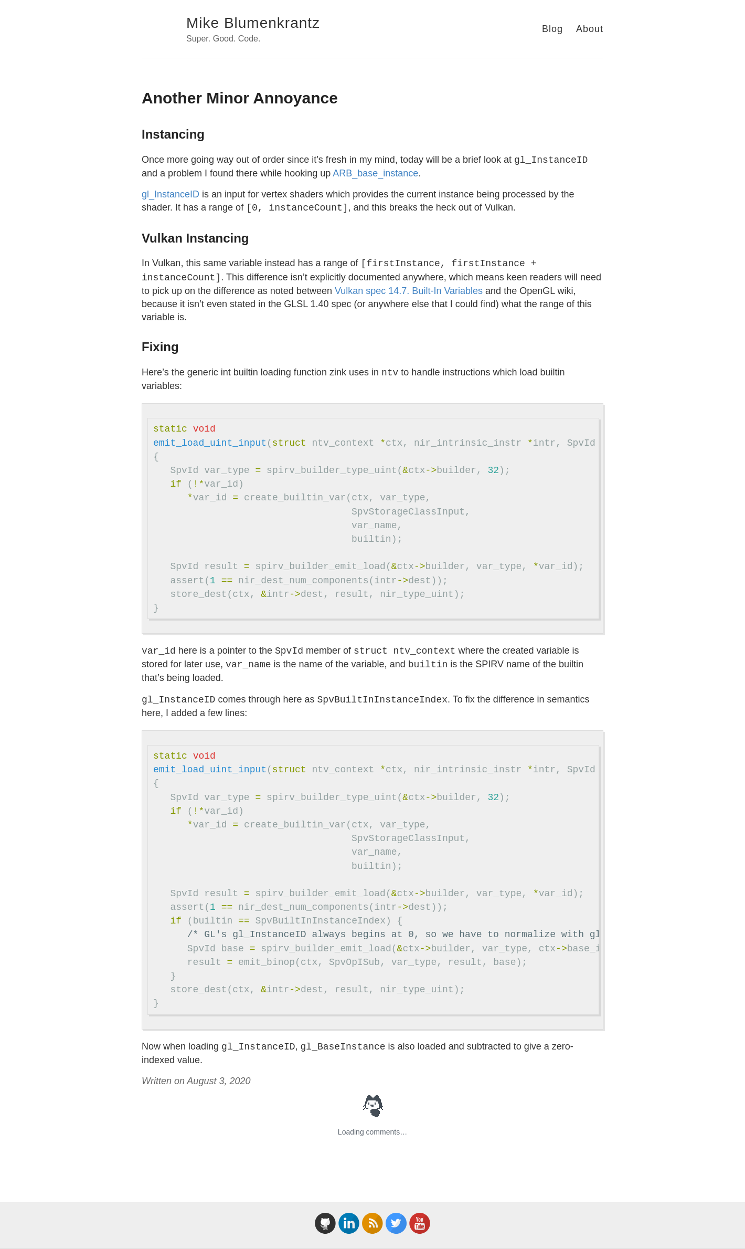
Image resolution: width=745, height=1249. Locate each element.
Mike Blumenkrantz (253, 23)
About (589, 29)
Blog (552, 29)
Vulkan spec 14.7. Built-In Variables (409, 291)
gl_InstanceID (170, 194)
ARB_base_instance (375, 173)
